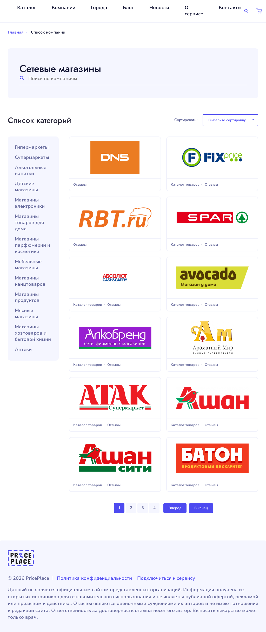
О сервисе (194, 10)
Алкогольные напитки (30, 171)
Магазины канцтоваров (30, 281)
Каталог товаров (185, 185)
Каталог (26, 7)
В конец (201, 508)
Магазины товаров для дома (29, 222)
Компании (63, 7)
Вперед (175, 508)
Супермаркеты (32, 157)
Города (99, 7)
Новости (159, 7)
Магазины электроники (30, 203)
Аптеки (23, 350)
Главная (16, 32)
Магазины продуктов (27, 297)
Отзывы (80, 185)
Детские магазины (26, 187)
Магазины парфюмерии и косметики (32, 245)
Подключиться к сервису (166, 578)
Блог (128, 7)
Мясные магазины (26, 314)
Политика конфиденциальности (94, 578)
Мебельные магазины (28, 265)
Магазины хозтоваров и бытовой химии (33, 333)
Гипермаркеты (32, 147)
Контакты (230, 7)
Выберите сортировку (227, 120)
